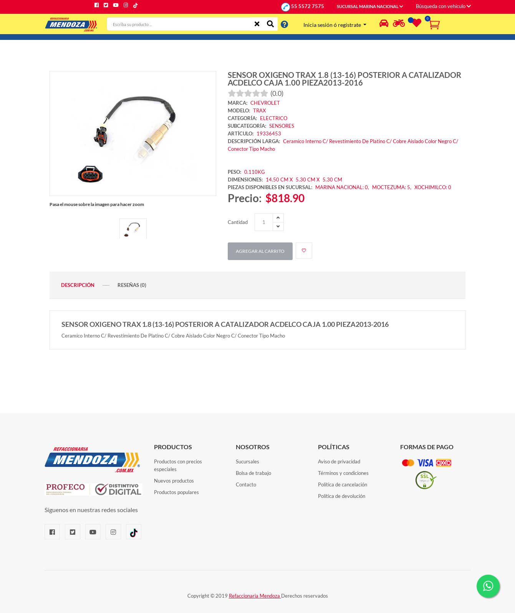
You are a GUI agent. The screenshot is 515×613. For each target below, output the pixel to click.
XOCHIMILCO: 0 (432, 187)
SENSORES (281, 126)
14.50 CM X (279, 179)
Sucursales (247, 461)
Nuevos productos (174, 481)
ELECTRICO (273, 118)
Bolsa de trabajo (253, 473)
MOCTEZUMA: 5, (392, 187)
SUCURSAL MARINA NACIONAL (370, 6)
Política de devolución (341, 496)
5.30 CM (332, 179)
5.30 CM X (308, 179)
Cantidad (238, 222)
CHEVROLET (265, 103)
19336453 (269, 133)
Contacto (246, 484)
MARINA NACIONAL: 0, (342, 187)
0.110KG (254, 172)
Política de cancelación (342, 484)
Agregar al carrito (260, 251)
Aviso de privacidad (339, 461)
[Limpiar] (257, 24)
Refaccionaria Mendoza (255, 596)
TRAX (259, 110)
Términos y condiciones (343, 473)
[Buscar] (270, 24)
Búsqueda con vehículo (443, 6)
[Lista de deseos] (415, 24)
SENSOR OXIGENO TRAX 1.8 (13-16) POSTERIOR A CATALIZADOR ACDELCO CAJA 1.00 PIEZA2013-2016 (344, 78)
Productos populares (176, 492)
